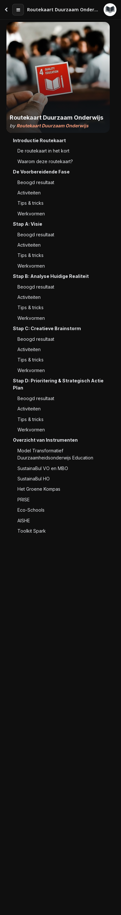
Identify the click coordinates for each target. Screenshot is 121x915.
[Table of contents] (18, 9)
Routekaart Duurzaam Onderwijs (52, 125)
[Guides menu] (110, 9)
